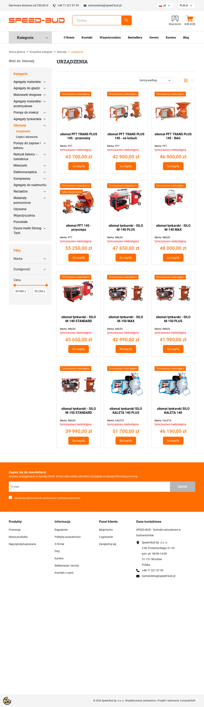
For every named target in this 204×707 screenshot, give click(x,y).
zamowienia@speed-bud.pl (105, 5)
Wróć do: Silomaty (21, 61)
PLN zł (184, 5)
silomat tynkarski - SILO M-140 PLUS (126, 227)
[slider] (15, 285)
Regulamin (61, 529)
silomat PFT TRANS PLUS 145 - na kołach (125, 136)
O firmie (59, 544)
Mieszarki (20, 165)
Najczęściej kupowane (22, 544)
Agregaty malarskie (27, 82)
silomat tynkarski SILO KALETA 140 (173, 411)
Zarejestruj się (107, 544)
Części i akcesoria (27, 136)
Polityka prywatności (67, 536)
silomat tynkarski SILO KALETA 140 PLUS (126, 411)
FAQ (57, 551)
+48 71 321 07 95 (68, 5)
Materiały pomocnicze (22, 200)
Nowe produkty (18, 536)
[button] (189, 20)
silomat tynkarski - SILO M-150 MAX (126, 319)
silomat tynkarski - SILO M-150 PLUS (173, 319)
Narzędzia (21, 191)
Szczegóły (78, 166)
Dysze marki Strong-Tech (28, 230)
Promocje (15, 529)
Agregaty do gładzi (27, 88)
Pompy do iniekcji (26, 112)
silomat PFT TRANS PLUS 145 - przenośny (78, 136)
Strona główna (17, 51)
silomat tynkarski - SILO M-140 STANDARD (78, 319)
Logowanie (106, 536)
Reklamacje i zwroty (67, 565)
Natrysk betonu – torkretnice (26, 156)
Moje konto (106, 529)
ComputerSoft (187, 700)
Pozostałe (20, 222)
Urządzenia (23, 131)
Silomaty (62, 51)
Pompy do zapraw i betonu (27, 145)
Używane (20, 209)
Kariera (59, 558)
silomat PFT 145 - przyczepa (78, 227)
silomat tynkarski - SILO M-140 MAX (173, 227)
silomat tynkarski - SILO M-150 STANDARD (78, 411)
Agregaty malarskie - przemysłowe (28, 103)
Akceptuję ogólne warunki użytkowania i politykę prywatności (46, 497)
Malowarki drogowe (27, 95)
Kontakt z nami (64, 572)
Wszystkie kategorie (40, 51)
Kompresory (22, 178)
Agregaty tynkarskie (27, 119)
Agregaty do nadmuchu (30, 185)
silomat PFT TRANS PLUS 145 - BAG (173, 136)
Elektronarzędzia (25, 172)
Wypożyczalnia (24, 215)
